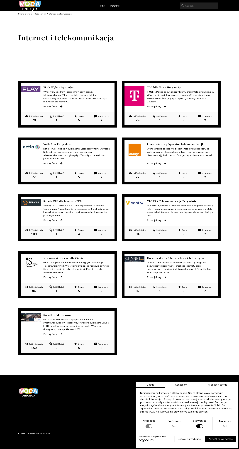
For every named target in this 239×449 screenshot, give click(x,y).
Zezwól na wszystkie (220, 438)
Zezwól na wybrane (189, 438)
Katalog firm (40, 14)
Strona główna (25, 14)
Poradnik (115, 5)
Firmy (102, 5)
